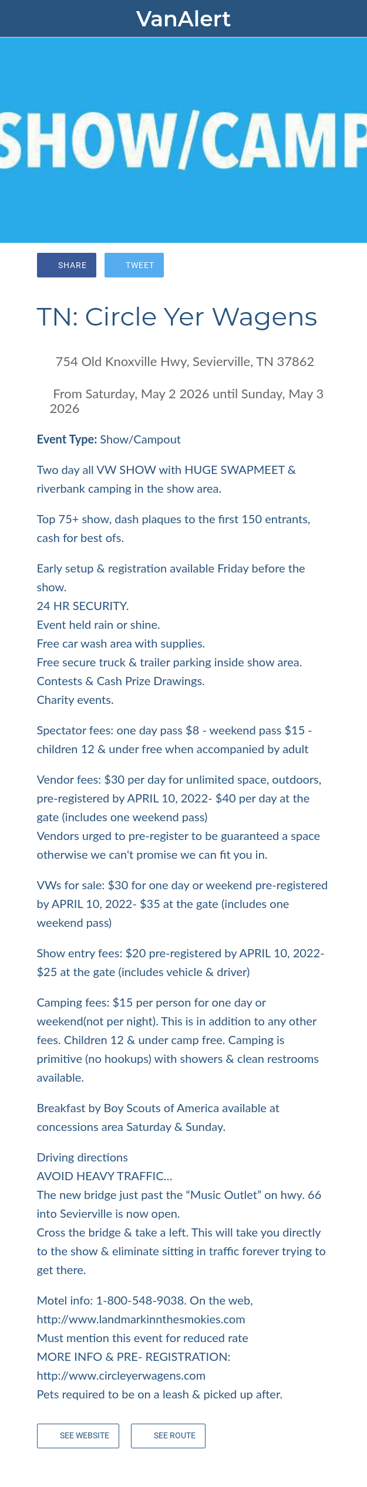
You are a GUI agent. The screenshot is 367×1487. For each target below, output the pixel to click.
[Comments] (316, 266)
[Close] (19, 19)
